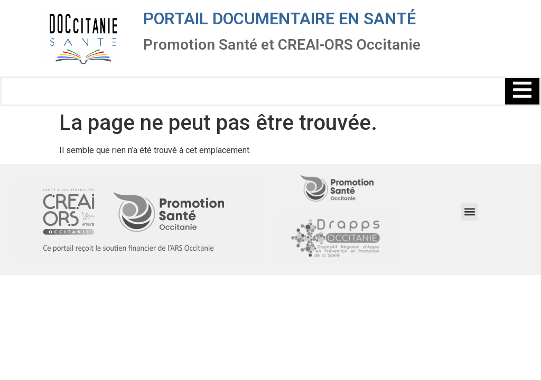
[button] (469, 212)
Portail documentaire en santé (279, 18)
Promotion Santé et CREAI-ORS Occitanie (282, 44)
